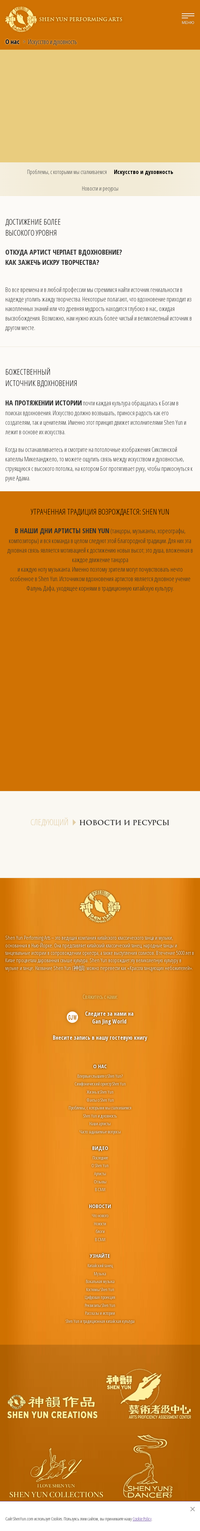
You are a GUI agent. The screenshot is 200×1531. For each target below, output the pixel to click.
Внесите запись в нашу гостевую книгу (100, 1037)
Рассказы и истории (100, 1313)
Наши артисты (100, 1123)
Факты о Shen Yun (100, 1100)
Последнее (100, 1158)
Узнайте (100, 1255)
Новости (100, 1205)
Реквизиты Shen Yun (100, 1305)
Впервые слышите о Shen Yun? (100, 1076)
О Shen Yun (100, 1165)
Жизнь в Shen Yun (100, 1092)
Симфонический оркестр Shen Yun (100, 1084)
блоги (100, 1231)
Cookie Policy (142, 1519)
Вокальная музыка (100, 1281)
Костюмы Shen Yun (100, 1289)
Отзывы (100, 1181)
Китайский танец (100, 1265)
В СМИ (100, 1189)
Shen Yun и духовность (100, 1116)
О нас (12, 41)
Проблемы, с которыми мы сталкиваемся (67, 172)
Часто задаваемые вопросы (100, 1131)
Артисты (100, 1173)
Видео (100, 1147)
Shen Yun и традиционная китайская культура (100, 1321)
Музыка (100, 1273)
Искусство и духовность (143, 172)
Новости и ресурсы (100, 188)
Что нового (100, 1215)
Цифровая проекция (100, 1297)
